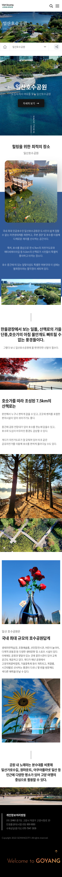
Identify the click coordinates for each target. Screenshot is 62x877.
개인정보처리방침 (16, 815)
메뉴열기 (57, 6)
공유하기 (57, 47)
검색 (51, 6)
